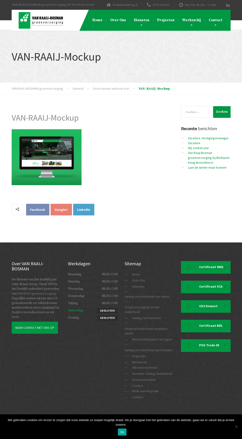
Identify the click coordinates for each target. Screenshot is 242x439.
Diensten (141, 20)
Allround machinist (144, 367)
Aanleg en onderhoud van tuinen (147, 296)
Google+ (61, 210)
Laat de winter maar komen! (207, 167)
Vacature (194, 143)
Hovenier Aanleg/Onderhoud (152, 373)
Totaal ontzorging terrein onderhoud (142, 309)
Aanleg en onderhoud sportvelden (148, 350)
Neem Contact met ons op (34, 328)
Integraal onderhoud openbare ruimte (146, 331)
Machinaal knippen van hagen (152, 339)
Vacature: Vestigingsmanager (208, 138)
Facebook (37, 210)
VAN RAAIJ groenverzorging (36, 293)
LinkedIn (83, 210)
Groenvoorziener (144, 380)
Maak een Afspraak (145, 391)
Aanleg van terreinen (146, 318)
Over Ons (118, 20)
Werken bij (191, 20)
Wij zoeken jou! (198, 148)
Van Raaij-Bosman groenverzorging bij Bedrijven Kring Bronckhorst (209, 158)
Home (97, 20)
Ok (122, 432)
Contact (215, 20)
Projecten (165, 20)
